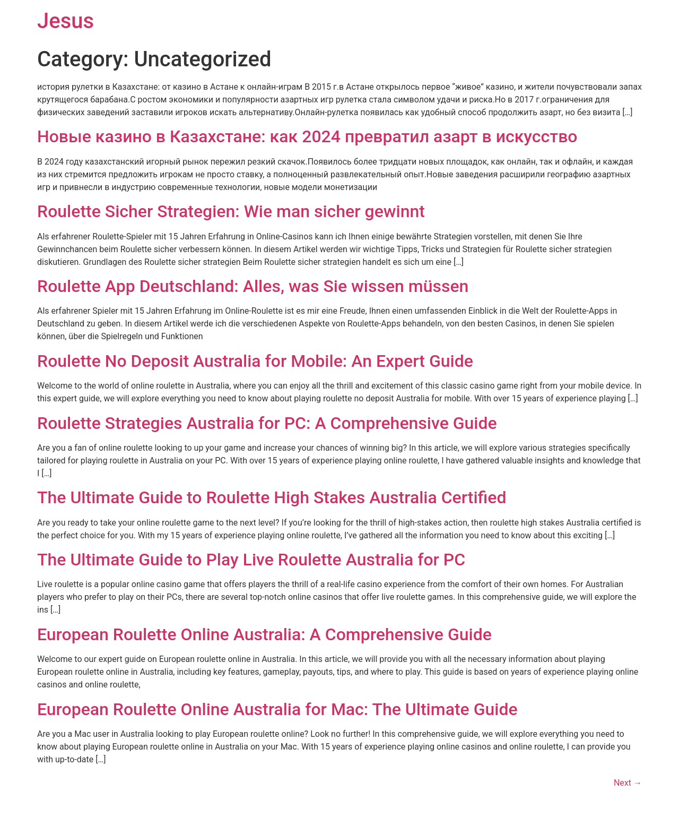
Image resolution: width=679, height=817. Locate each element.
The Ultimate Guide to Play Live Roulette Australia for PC (251, 559)
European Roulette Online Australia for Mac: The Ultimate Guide (277, 709)
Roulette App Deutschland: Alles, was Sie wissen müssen (252, 286)
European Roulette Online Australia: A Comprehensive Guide (264, 634)
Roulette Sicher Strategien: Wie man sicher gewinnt (231, 211)
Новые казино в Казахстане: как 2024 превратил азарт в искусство (307, 136)
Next (628, 783)
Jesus (65, 20)
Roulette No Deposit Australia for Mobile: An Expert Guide (255, 361)
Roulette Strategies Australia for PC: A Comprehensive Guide (267, 423)
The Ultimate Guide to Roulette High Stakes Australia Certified (271, 497)
